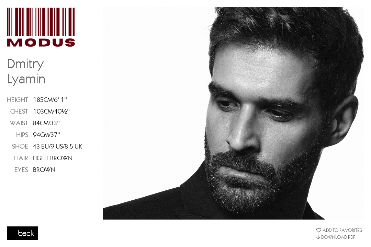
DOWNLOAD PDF (335, 237)
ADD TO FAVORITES (339, 230)
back (26, 232)
